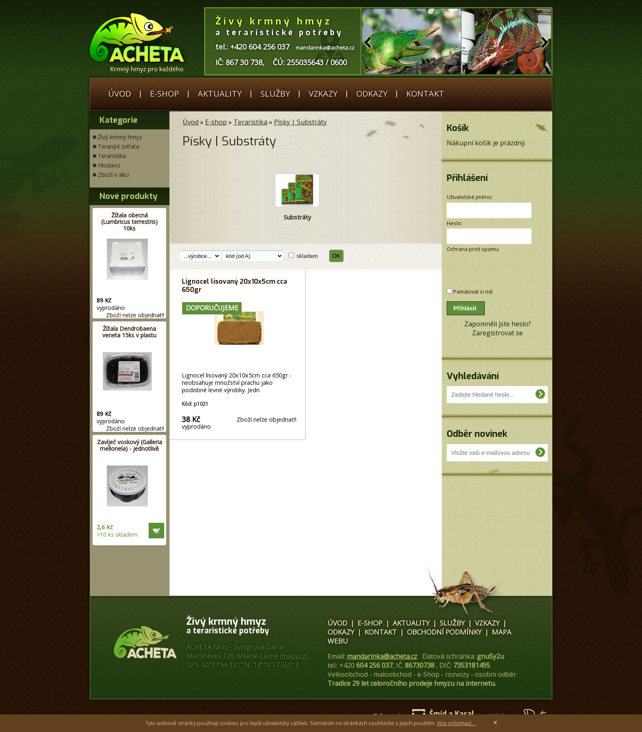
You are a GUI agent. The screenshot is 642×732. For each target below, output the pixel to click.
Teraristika (112, 156)
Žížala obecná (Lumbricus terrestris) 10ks (129, 221)
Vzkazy (323, 93)
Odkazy (371, 93)
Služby (275, 93)
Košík (458, 128)
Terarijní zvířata (118, 146)
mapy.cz (294, 655)
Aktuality (220, 93)
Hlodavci (109, 165)
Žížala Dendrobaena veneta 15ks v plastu (129, 332)
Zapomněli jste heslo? (497, 323)
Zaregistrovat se (497, 332)
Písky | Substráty (300, 122)
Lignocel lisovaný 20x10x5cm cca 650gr (234, 285)
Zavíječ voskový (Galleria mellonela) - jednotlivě (129, 445)
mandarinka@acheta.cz (382, 656)
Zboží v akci (113, 174)
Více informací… (456, 723)
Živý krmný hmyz (120, 137)
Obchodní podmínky (444, 632)
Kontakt (425, 93)
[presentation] (490, 266)
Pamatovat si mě (473, 291)
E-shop (164, 93)
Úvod (119, 93)
